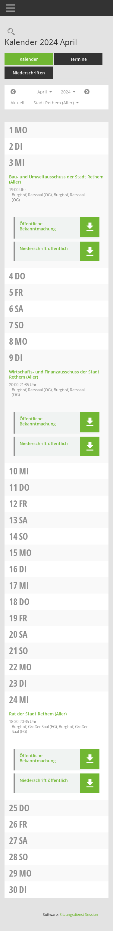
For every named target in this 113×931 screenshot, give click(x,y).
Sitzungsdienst (79, 914)
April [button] (44, 92)
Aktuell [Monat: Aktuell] (17, 103)
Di (19, 146)
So (19, 325)
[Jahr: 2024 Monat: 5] (87, 91)
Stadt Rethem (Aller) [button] (56, 103)
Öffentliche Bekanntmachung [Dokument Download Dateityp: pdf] (38, 226)
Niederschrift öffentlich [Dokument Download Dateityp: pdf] (44, 248)
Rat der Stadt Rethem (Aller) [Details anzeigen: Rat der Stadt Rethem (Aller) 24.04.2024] (38, 714)
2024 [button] (68, 92)
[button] (89, 227)
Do (20, 276)
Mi (20, 162)
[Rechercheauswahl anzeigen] (10, 32)
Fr (19, 292)
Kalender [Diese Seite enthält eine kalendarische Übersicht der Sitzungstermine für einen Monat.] (29, 59)
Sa (19, 308)
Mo (21, 130)
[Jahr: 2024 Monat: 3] (13, 91)
